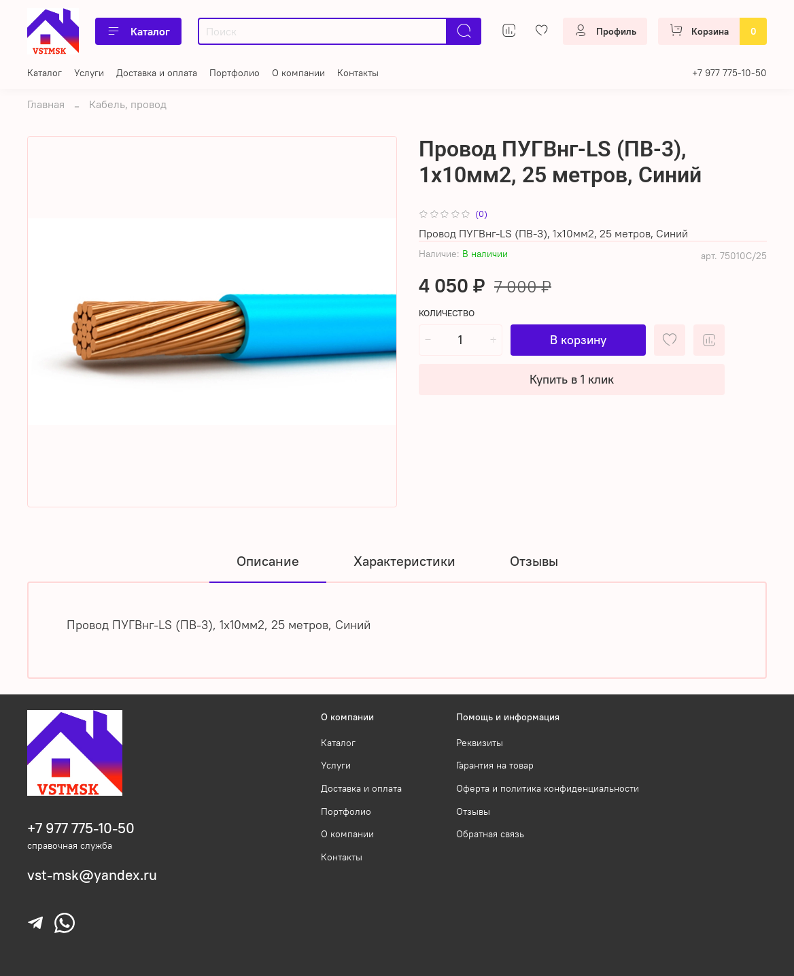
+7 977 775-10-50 (729, 73)
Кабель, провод (128, 104)
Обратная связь (490, 834)
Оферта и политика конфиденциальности (547, 788)
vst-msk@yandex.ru (92, 875)
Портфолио (234, 73)
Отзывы (473, 811)
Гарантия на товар (495, 765)
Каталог (138, 31)
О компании (298, 73)
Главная (46, 104)
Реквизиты (479, 743)
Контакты (358, 73)
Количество (446, 313)
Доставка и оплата (156, 73)
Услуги (89, 73)
